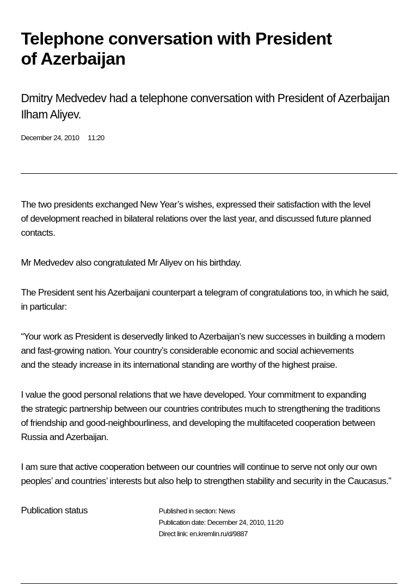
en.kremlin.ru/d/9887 (218, 534)
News (226, 511)
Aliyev (170, 263)
